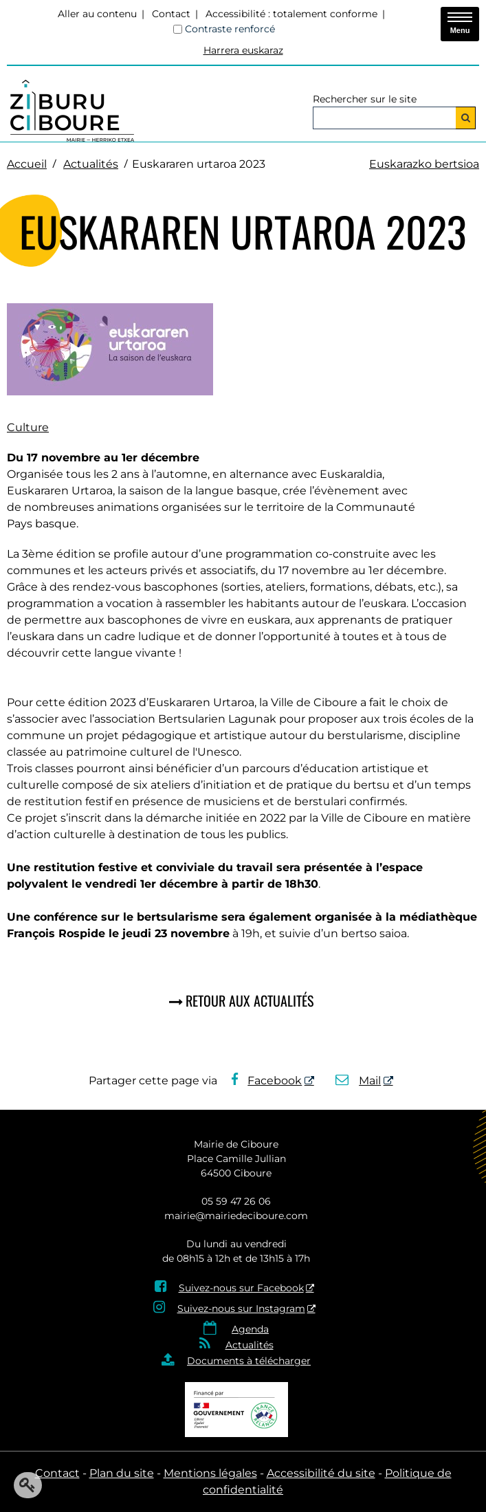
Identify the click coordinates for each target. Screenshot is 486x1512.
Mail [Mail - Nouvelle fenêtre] (358, 1080)
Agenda (250, 1329)
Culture (28, 427)
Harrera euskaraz (243, 50)
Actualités (90, 164)
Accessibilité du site (321, 1473)
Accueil (27, 164)
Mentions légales (210, 1473)
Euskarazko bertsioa (424, 164)
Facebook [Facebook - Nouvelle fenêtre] (266, 1080)
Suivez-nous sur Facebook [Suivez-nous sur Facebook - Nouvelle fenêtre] (241, 1288)
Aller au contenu (97, 14)
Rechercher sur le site (365, 99)
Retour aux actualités (249, 1000)
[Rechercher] (466, 118)
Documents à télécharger (249, 1361)
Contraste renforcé (230, 29)
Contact (171, 14)
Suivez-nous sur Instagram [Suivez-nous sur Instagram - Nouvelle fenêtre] (241, 1308)
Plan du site (121, 1473)
